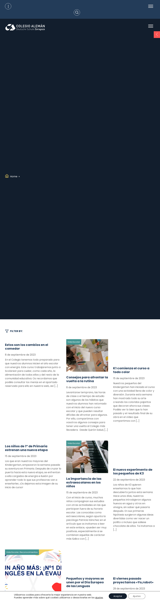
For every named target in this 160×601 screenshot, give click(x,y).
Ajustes (137, 596)
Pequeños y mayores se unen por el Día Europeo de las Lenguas (85, 582)
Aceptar (117, 596)
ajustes (99, 597)
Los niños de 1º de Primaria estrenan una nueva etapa (26, 448)
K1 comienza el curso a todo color (131, 370)
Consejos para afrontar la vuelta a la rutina (87, 379)
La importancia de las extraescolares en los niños (83, 482)
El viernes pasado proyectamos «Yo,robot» (133, 580)
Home (13, 176)
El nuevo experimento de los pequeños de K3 (132, 471)
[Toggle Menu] (149, 6)
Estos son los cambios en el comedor (26, 347)
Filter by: (14, 331)
